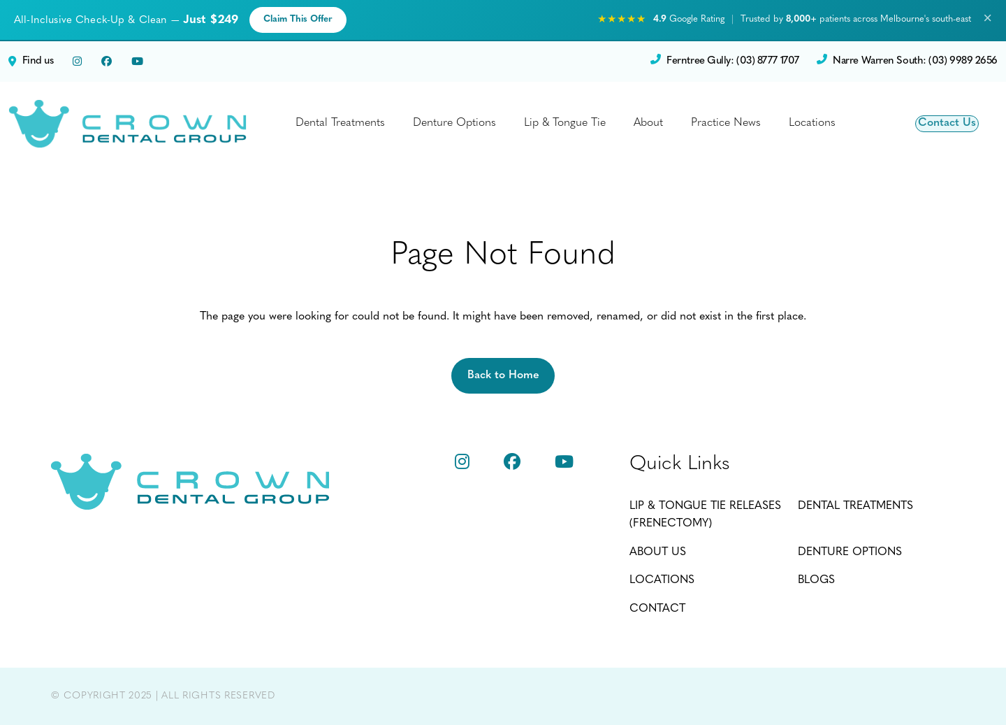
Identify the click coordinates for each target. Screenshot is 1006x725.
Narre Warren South (907, 61)
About (648, 123)
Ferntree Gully (724, 61)
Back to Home (503, 375)
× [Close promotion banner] (987, 19)
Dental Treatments (340, 123)
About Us (657, 552)
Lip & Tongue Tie (565, 123)
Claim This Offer (298, 19)
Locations (812, 123)
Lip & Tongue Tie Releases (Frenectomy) (705, 515)
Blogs (816, 580)
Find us (30, 61)
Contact (657, 609)
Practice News (726, 123)
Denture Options (454, 123)
